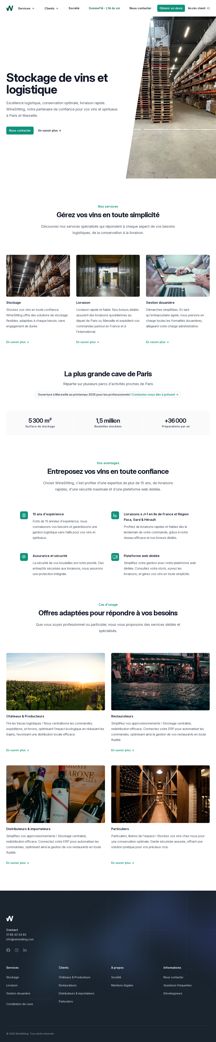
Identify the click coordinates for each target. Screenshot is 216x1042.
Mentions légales (122, 985)
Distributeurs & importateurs (76, 993)
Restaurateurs (68, 985)
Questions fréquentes (178, 985)
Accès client (199, 8)
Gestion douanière (18, 993)
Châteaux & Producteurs (74, 977)
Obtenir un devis (171, 8)
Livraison (12, 985)
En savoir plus (49, 130)
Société (74, 8)
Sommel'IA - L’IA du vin (104, 8)
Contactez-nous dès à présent (155, 394)
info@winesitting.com (20, 939)
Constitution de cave (19, 1004)
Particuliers (66, 1001)
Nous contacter (140, 8)
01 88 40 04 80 (16, 934)
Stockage (12, 977)
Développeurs (173, 993)
